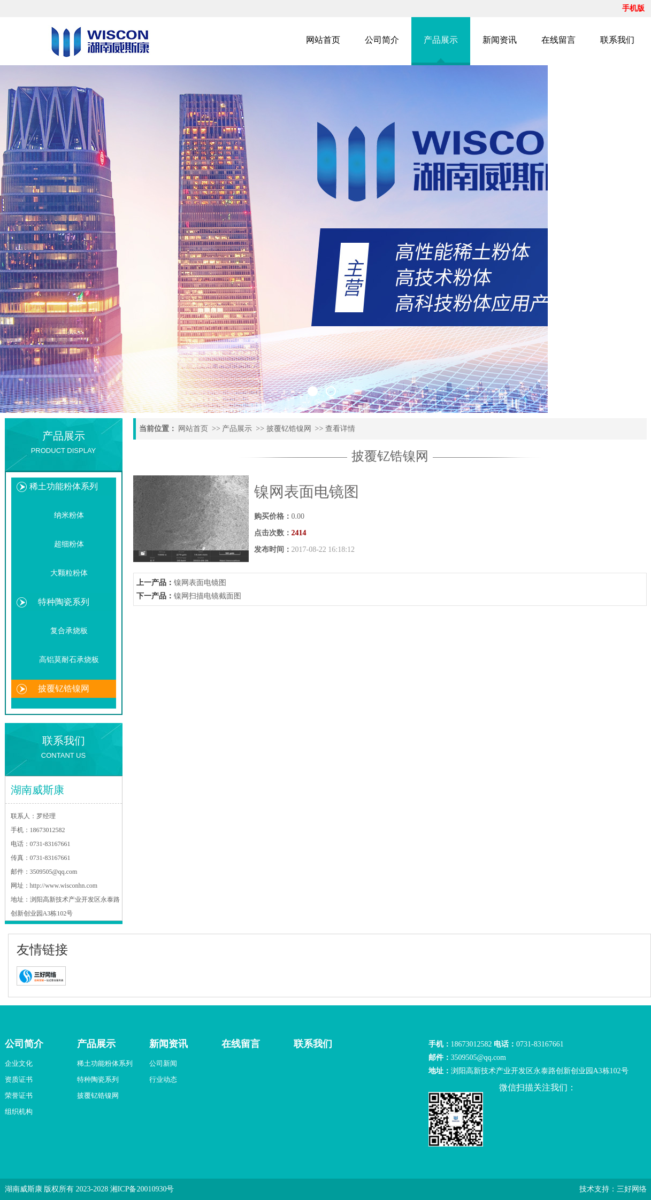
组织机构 (19, 1111)
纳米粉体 (69, 515)
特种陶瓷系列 (63, 601)
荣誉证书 (19, 1095)
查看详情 (340, 429)
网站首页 (323, 39)
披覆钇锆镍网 (63, 688)
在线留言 (558, 39)
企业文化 (19, 1063)
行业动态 (163, 1079)
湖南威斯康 (23, 1189)
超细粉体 (69, 544)
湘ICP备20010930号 (142, 1189)
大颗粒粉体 (69, 573)
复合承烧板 (69, 631)
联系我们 (617, 39)
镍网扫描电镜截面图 (207, 596)
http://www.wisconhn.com (64, 885)
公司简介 (382, 39)
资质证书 (19, 1079)
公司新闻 (163, 1063)
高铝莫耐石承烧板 (69, 660)
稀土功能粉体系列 (63, 486)
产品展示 (441, 39)
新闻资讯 (499, 39)
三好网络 (632, 1189)
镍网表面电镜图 (200, 583)
